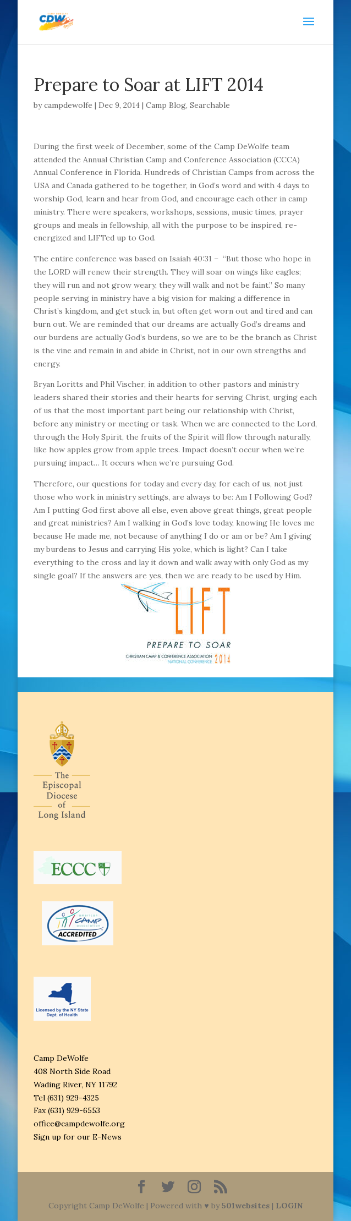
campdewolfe (68, 105)
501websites (246, 1206)
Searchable (210, 105)
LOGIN (289, 1206)
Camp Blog (166, 105)
